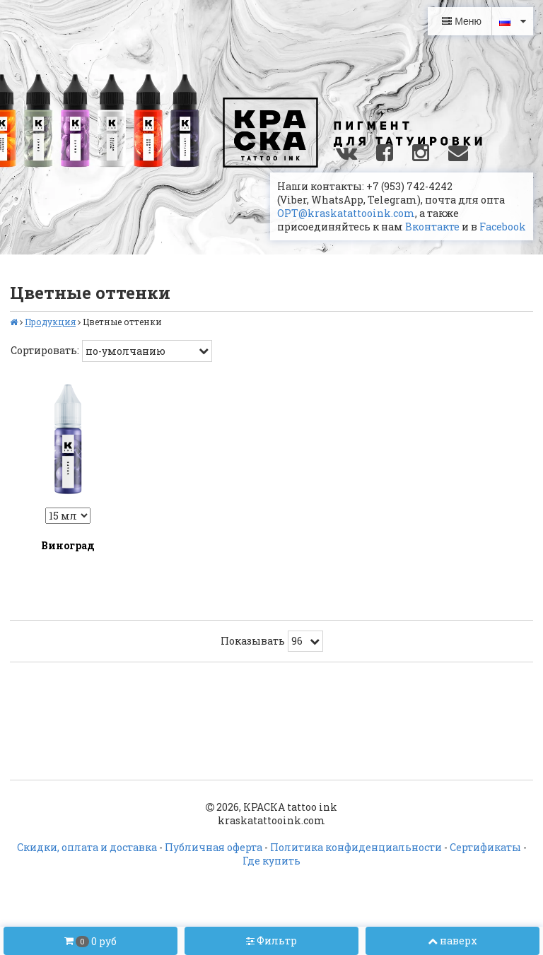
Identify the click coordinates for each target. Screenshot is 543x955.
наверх (452, 940)
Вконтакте (432, 226)
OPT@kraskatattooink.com (346, 213)
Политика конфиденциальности (356, 847)
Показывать (253, 641)
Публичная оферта (213, 847)
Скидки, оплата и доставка (87, 847)
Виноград (68, 545)
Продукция (50, 321)
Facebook (502, 226)
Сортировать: (45, 350)
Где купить (271, 860)
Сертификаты (485, 847)
